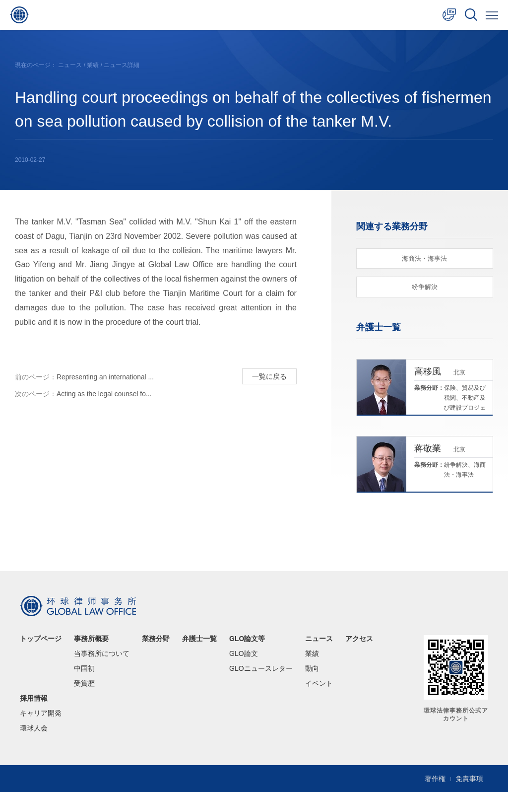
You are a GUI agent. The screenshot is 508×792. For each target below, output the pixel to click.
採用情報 (34, 698)
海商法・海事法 (424, 258)
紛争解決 (425, 287)
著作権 (435, 779)
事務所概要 (91, 639)
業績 (93, 65)
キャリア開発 (41, 713)
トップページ (41, 639)
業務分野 (156, 639)
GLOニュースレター (261, 668)
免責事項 (469, 779)
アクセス (359, 639)
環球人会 (34, 728)
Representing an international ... (85, 377)
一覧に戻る (269, 376)
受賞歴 (84, 683)
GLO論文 (243, 653)
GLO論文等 (247, 639)
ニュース (70, 65)
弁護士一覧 (199, 639)
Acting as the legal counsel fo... (84, 395)
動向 (312, 668)
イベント (319, 683)
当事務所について (101, 653)
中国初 (84, 668)
